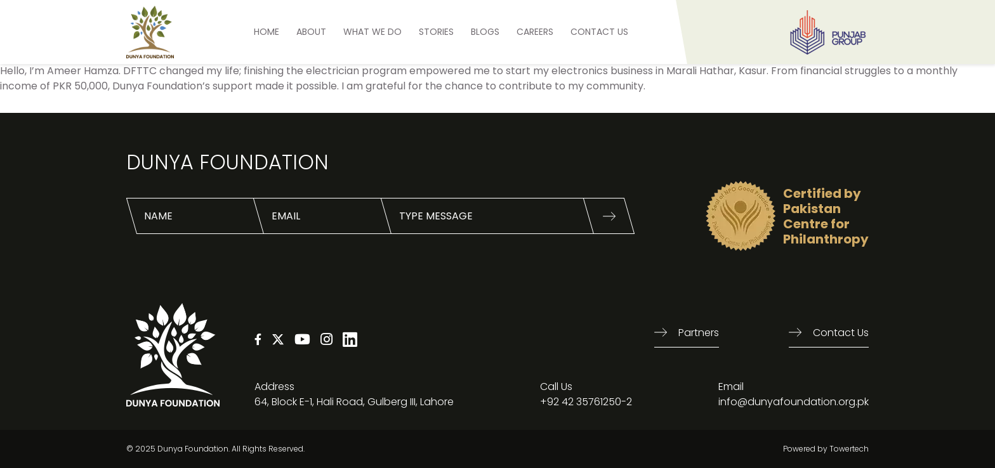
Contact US (599, 31)
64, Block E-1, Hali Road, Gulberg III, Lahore (354, 401)
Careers (535, 31)
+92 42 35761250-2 (586, 401)
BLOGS (485, 31)
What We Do (372, 31)
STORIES (436, 31)
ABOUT (311, 31)
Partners (698, 332)
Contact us (841, 332)
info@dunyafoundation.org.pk (793, 401)
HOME (266, 31)
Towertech (849, 448)
